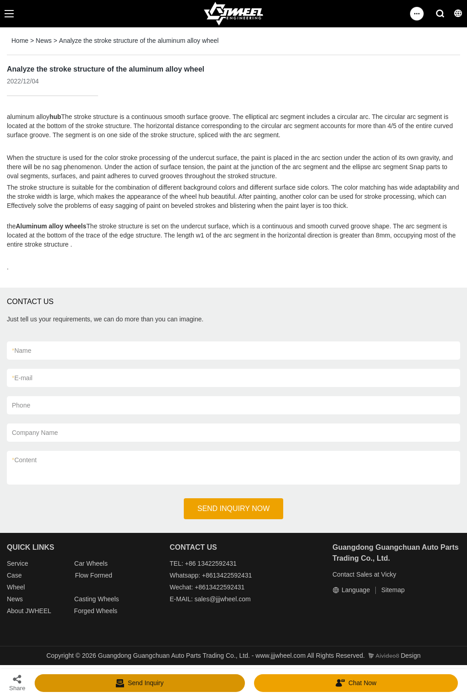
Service (17, 563)
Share (17, 683)
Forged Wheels (95, 610)
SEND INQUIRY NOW (233, 508)
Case (14, 575)
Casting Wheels (96, 599)
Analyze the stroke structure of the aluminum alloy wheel (138, 40)
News (44, 40)
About (16, 610)
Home (19, 40)
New (13, 599)
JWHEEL (38, 610)
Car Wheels (91, 563)
